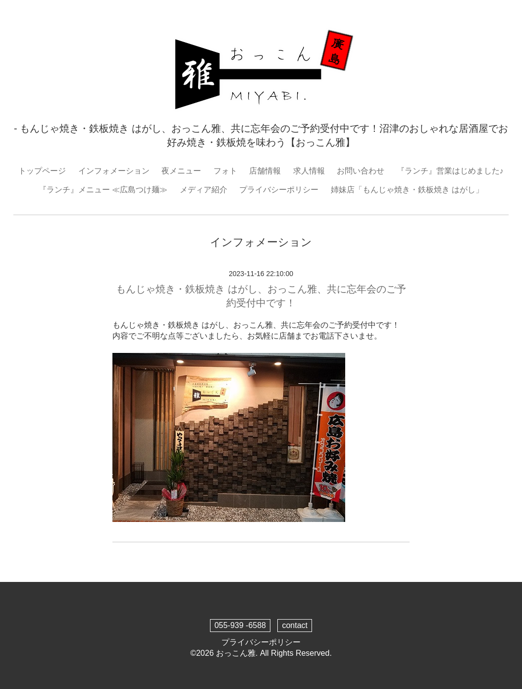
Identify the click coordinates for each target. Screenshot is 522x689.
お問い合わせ (360, 171)
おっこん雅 (236, 653)
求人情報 (309, 171)
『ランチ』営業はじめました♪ (450, 171)
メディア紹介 (203, 189)
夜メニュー (181, 171)
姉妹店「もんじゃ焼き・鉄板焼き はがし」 (407, 189)
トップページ (42, 171)
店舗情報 (265, 171)
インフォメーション (114, 171)
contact (295, 625)
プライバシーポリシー (278, 189)
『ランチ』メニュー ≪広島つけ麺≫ (103, 189)
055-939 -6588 (240, 625)
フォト (225, 171)
